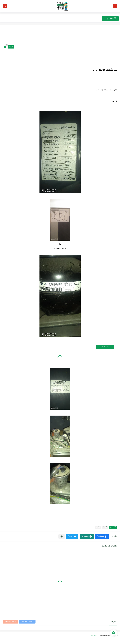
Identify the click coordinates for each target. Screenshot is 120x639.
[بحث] (5, 6)
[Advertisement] (65, 47)
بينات (98, 527)
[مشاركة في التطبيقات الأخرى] (61, 536)
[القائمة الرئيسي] (115, 6)
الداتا (11, 47)
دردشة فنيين (94, 635)
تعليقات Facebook (27, 621)
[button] (102, 536)
